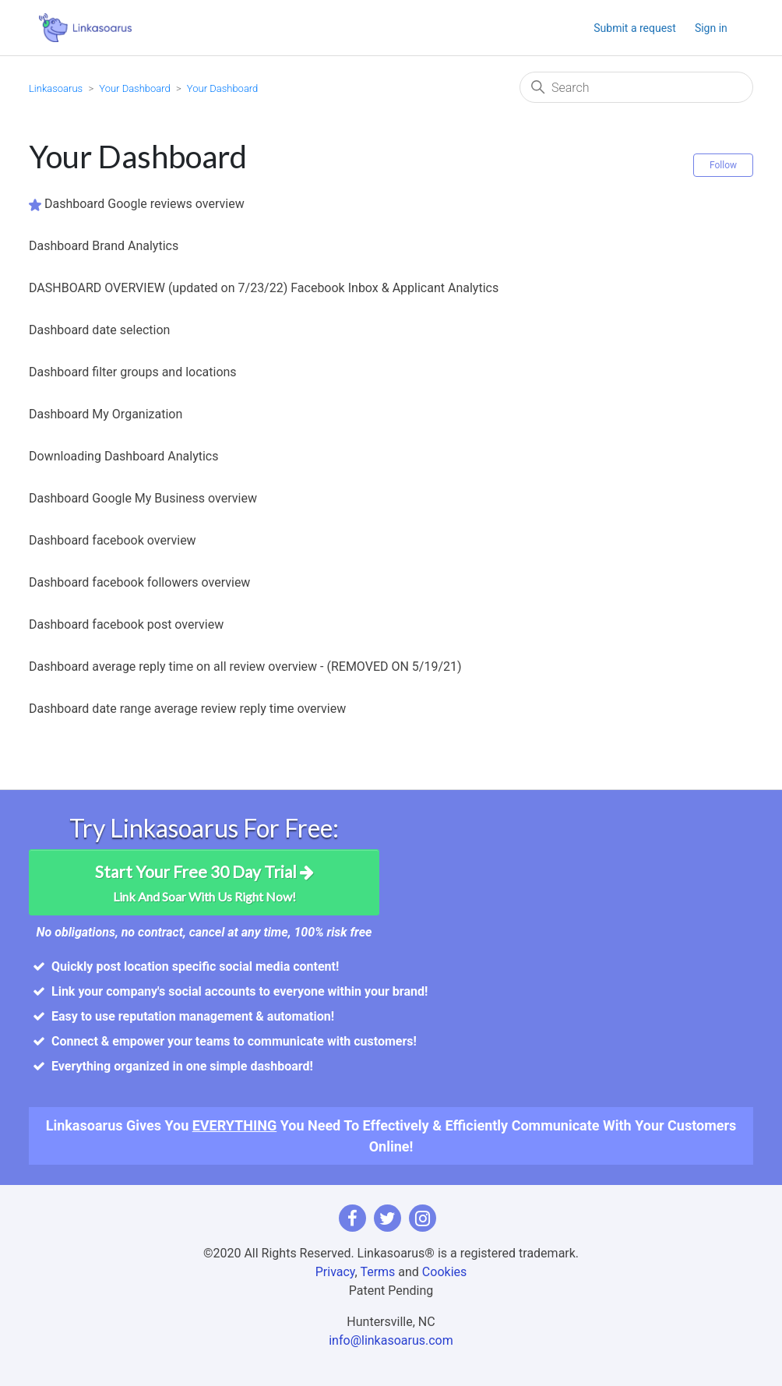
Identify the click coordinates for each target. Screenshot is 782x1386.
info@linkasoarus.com (391, 1340)
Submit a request (635, 28)
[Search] (636, 87)
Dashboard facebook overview (112, 540)
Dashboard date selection (99, 330)
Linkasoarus (56, 88)
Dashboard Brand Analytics (103, 245)
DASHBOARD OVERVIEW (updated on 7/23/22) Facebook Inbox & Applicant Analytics (263, 287)
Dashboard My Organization (105, 414)
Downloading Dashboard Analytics (123, 456)
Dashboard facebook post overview (126, 624)
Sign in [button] (711, 28)
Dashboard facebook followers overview (139, 582)
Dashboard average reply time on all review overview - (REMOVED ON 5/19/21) (245, 666)
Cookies (444, 1271)
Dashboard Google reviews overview (144, 203)
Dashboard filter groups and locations (133, 372)
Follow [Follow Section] (723, 165)
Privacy (335, 1271)
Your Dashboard (134, 88)
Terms (377, 1271)
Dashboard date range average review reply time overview (187, 708)
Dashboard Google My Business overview (143, 498)
